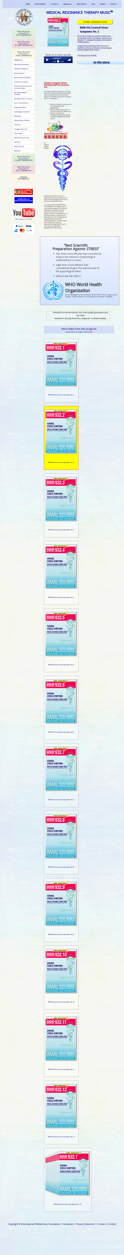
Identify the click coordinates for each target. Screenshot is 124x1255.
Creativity (17, 125)
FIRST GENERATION (23, 33)
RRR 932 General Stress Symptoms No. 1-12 (68, 1204)
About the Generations (21, 64)
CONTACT (113, 4)
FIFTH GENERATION (23, 169)
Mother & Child (19, 147)
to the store (101, 62)
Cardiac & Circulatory (21, 82)
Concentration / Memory (22, 120)
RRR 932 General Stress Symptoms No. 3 (61, 530)
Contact (112, 1224)
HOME (28, 4)
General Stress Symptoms (22, 78)
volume (69, 59)
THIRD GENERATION (24, 54)
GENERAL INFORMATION (23, 178)
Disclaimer (68, 1224)
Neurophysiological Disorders (20, 93)
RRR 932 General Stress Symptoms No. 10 (61, 1002)
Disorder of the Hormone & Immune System (23, 87)
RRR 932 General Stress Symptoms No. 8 (61, 867)
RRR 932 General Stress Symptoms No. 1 (61, 395)
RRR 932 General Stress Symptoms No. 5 (61, 665)
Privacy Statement (85, 1224)
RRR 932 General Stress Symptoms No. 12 (61, 1137)
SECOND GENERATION (24, 43)
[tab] (23, 33)
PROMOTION (18, 60)
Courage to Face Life (20, 129)
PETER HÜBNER (40, 4)
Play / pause (47, 59)
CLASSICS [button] (54, 4)
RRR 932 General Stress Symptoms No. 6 (61, 732)
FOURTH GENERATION (23, 158)
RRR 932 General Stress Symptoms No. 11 (61, 1069)
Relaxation (17, 116)
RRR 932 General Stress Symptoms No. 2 (61, 462)
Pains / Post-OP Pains (21, 103)
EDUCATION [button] (82, 4)
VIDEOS (102, 4)
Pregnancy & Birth (20, 107)
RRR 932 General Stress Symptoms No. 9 (61, 934)
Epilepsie (17, 151)
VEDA (93, 4)
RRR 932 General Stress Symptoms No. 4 (61, 597)
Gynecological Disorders (22, 112)
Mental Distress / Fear (21, 138)
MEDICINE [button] (67, 4)
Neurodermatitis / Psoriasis (23, 99)
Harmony (17, 142)
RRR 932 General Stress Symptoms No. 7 (61, 800)
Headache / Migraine (21, 69)
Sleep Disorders (19, 73)
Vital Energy (18, 133)
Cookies (101, 1224)
